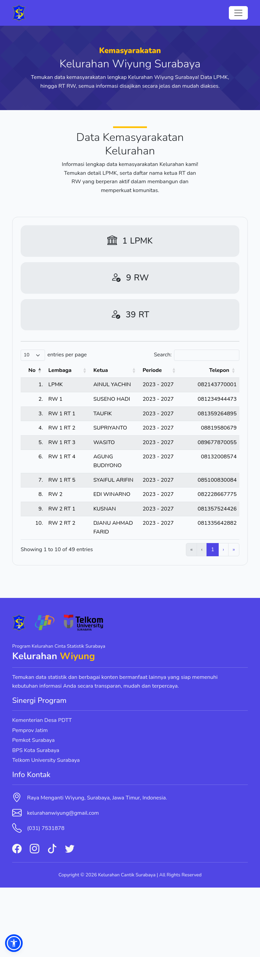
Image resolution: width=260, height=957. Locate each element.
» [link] (234, 618)
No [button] (26, 370)
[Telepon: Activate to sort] (215, 370)
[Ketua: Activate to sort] (117, 370)
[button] (14, 943)
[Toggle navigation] (238, 13)
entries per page (67, 354)
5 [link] (212, 618)
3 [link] (189, 618)
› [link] (223, 618)
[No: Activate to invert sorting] (31, 370)
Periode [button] (169, 370)
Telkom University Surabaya (46, 829)
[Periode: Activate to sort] (174, 370)
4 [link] (201, 618)
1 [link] (166, 618)
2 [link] (177, 618)
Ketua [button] (87, 370)
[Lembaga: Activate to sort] (59, 370)
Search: (163, 354)
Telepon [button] (219, 370)
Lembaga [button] (54, 370)
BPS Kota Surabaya (35, 819)
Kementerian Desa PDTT (42, 789)
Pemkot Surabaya (33, 809)
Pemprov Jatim (30, 799)
